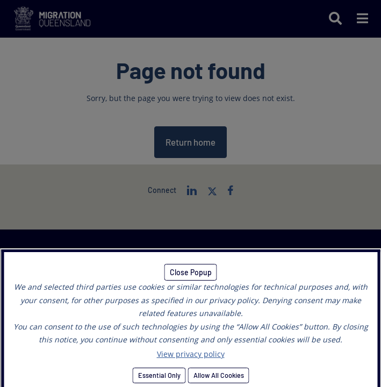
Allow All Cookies (218, 375)
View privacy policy (191, 354)
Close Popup (191, 272)
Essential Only (159, 375)
